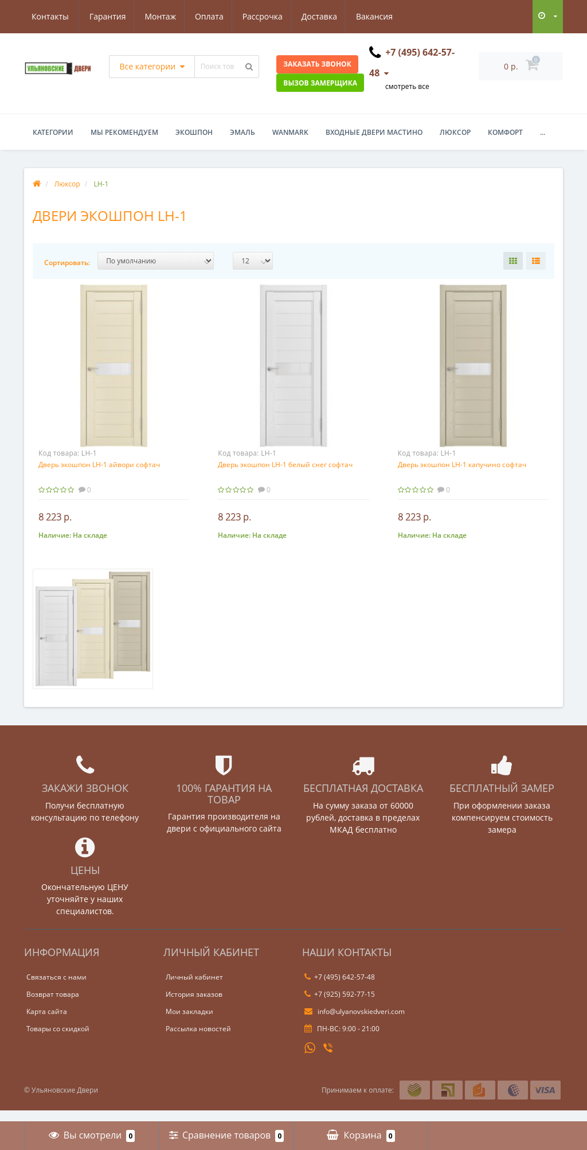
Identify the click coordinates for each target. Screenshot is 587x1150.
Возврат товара (52, 1006)
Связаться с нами (56, 988)
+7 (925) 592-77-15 (339, 1006)
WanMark (290, 132)
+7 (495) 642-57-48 (339, 988)
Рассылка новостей (198, 1040)
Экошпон (194, 132)
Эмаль (242, 132)
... (542, 132)
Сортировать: (67, 262)
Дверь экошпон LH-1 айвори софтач (99, 464)
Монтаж (104, 16)
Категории (53, 132)
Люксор (455, 132)
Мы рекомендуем (124, 132)
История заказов (194, 1006)
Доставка (268, 16)
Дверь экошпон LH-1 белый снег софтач (285, 464)
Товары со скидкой (57, 1040)
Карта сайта (46, 1023)
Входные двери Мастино (374, 132)
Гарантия (50, 16)
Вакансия (325, 16)
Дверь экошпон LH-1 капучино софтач (462, 464)
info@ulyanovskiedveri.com (354, 1023)
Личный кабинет (194, 988)
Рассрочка (210, 16)
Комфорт (505, 132)
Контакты (383, 16)
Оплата (154, 16)
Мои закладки (189, 1023)
